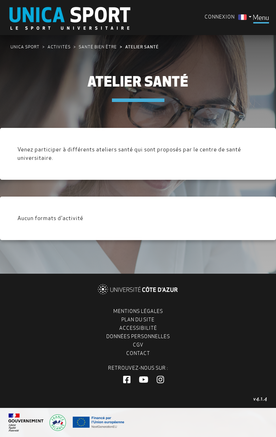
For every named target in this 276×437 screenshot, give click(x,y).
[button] (127, 380)
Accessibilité (138, 328)
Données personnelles (138, 336)
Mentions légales (138, 311)
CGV (138, 345)
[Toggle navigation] (261, 17)
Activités (59, 46)
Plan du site (138, 319)
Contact (138, 353)
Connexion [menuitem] (220, 17)
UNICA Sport (25, 46)
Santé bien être (98, 46)
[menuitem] (244, 17)
